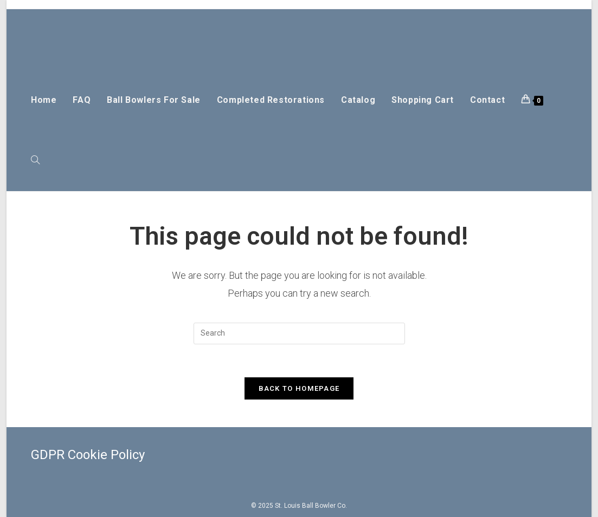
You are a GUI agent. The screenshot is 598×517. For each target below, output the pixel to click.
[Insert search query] (299, 333)
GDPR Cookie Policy (88, 454)
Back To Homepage (299, 388)
